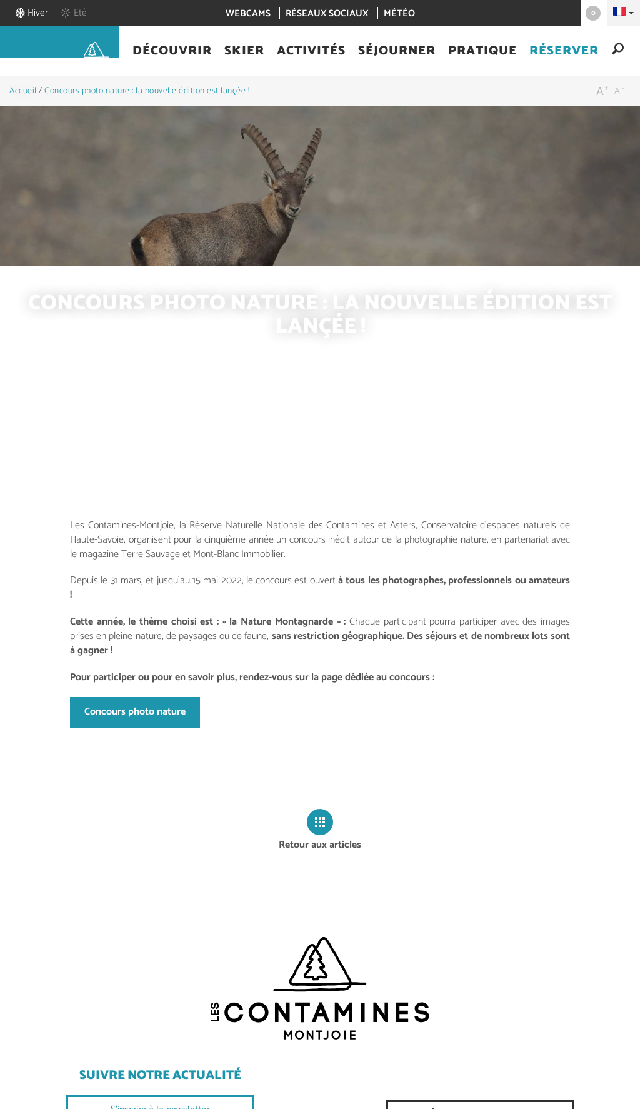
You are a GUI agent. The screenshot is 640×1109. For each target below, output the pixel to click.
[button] (172, 52)
